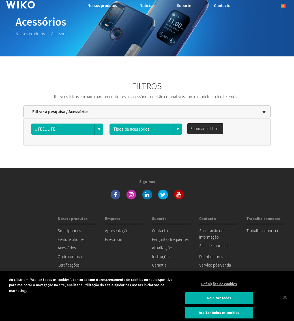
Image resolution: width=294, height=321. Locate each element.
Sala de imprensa (213, 245)
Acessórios (67, 247)
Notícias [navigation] (147, 5)
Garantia (159, 265)
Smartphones (69, 230)
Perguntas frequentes (170, 239)
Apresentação (116, 230)
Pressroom (114, 239)
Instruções (161, 256)
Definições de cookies (219, 286)
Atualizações (162, 247)
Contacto (160, 230)
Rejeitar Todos (219, 300)
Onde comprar (70, 256)
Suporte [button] (184, 5)
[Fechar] (285, 300)
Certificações (69, 265)
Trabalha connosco (262, 230)
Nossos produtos (30, 33)
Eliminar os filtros (205, 128)
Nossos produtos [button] (102, 5)
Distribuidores (211, 256)
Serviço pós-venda (215, 265)
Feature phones (71, 239)
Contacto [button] (222, 5)
